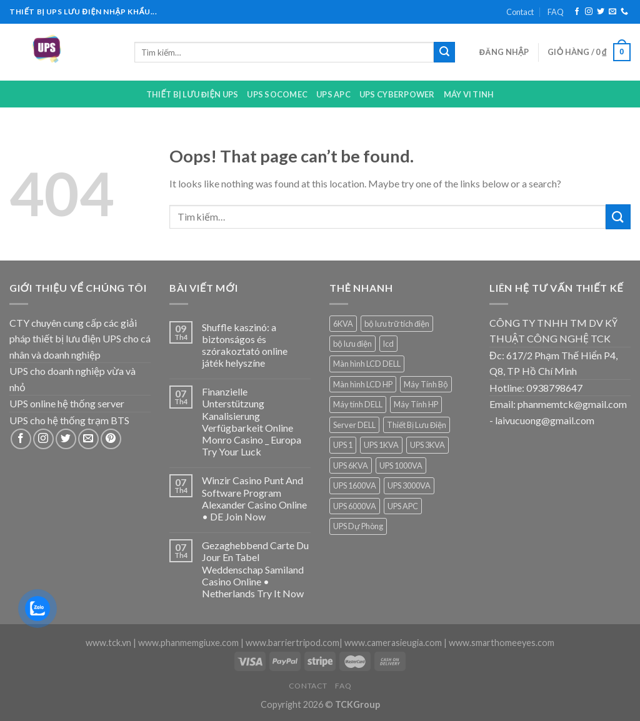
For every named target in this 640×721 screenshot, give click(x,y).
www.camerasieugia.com (393, 642)
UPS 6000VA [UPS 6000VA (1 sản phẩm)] (354, 506)
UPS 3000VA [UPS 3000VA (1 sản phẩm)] (409, 485)
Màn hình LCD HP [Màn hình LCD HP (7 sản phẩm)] (362, 384)
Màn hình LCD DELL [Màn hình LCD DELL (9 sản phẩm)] (367, 364)
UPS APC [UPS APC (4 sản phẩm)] (403, 506)
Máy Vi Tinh (469, 94)
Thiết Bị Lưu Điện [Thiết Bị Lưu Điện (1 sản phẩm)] (416, 425)
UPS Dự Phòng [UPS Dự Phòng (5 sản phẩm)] (358, 526)
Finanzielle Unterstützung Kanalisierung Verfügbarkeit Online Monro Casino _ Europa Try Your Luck (251, 421)
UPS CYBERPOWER (397, 94)
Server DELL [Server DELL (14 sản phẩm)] (354, 425)
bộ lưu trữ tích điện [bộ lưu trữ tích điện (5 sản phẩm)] (396, 324)
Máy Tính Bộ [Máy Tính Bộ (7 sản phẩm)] (426, 384)
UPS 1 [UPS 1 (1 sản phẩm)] (342, 445)
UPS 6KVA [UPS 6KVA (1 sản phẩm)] (350, 465)
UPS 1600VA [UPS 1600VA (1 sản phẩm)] (354, 485)
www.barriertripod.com (292, 642)
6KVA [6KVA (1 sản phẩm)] (343, 324)
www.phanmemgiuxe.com (188, 642)
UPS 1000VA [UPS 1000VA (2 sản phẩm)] (400, 465)
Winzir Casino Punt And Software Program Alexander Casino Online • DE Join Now (254, 498)
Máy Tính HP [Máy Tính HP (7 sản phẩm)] (416, 404)
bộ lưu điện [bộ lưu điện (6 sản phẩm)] (352, 344)
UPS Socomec (277, 94)
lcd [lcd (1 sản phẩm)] (388, 344)
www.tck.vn (108, 642)
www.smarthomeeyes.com (501, 642)
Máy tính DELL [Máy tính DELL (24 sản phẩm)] (357, 404)
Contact (520, 12)
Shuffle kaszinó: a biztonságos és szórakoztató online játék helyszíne (245, 345)
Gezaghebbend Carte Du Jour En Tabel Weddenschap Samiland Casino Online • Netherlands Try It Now (255, 569)
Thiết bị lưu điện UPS (192, 94)
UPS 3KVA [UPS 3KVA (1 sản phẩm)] (427, 445)
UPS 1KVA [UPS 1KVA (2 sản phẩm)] (381, 445)
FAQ (556, 12)
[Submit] (444, 52)
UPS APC (333, 94)
